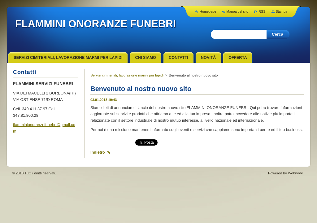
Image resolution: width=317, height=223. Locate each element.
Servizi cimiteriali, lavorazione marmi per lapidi (126, 75)
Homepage (208, 11)
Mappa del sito (237, 11)
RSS (261, 11)
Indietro (97, 152)
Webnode (295, 173)
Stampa (281, 11)
